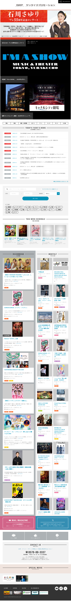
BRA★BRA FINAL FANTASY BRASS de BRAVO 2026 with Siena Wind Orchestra (60, 274)
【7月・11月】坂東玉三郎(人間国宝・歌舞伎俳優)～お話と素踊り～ (17, 468)
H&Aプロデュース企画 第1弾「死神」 (60, 299)
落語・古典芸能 (23, 123)
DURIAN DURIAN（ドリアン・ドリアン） (16, 307)
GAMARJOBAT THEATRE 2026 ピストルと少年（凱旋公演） (18, 501)
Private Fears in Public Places (60, 404)
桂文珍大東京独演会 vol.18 (43, 428)
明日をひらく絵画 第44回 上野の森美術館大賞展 (60, 485)
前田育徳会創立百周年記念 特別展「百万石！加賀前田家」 (60, 327)
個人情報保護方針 (35, 588)
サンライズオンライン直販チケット (50, 189)
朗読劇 (9, 207)
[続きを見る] (16, 281)
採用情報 (15, 588)
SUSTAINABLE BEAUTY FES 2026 (14, 369)
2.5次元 (44, 209)
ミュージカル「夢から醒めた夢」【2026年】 (60, 379)
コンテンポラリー (19, 207)
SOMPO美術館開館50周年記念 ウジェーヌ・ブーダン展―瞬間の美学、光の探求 (44, 328)
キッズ (48, 123)
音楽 (15, 123)
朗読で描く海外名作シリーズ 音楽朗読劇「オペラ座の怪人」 (44, 486)
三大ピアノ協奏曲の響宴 (44, 512)
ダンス (56, 123)
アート (40, 123)
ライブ (6, 380)
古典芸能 (16, 209)
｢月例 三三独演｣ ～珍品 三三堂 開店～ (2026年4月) (60, 355)
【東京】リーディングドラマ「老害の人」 (16, 400)
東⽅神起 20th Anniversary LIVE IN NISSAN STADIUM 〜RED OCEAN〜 (59, 430)
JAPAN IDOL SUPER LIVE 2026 (59, 512)
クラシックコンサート (34, 209)
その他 (64, 123)
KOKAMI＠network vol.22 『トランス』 (59, 456)
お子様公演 (44, 207)
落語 (23, 209)
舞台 (7, 123)
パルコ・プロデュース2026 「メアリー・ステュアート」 (44, 300)
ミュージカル (7, 349)
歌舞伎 (59, 209)
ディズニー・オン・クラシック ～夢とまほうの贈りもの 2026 (18, 432)
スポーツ (33, 123)
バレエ (36, 207)
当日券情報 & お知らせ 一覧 (61, 181)
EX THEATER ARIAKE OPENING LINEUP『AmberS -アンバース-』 (44, 458)
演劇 (9, 209)
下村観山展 (41, 272)
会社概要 (6, 588)
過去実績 (24, 588)
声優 (9, 212)
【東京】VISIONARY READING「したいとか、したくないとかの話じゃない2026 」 (18, 275)
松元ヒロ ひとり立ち (43, 378)
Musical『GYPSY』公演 (11, 338)
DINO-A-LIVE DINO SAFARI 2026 (43, 404)
